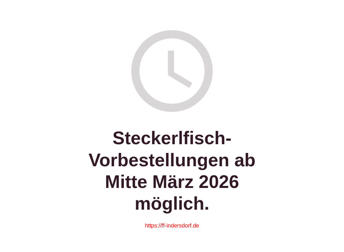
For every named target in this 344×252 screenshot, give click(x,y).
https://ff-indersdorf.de (172, 226)
